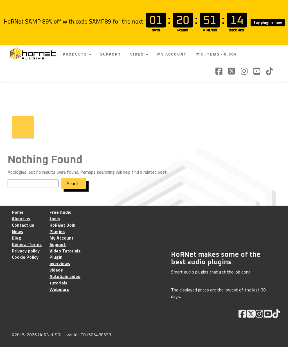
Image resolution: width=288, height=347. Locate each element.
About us (21, 218)
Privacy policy (26, 251)
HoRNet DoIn (62, 225)
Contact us (23, 225)
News (17, 231)
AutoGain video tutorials (65, 279)
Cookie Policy (25, 257)
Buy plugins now (267, 22)
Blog (16, 238)
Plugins (57, 231)
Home (18, 212)
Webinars (59, 289)
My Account (172, 54)
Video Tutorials (65, 251)
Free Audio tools (60, 215)
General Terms (27, 244)
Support (110, 54)
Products (77, 54)
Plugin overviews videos (60, 263)
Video (139, 54)
